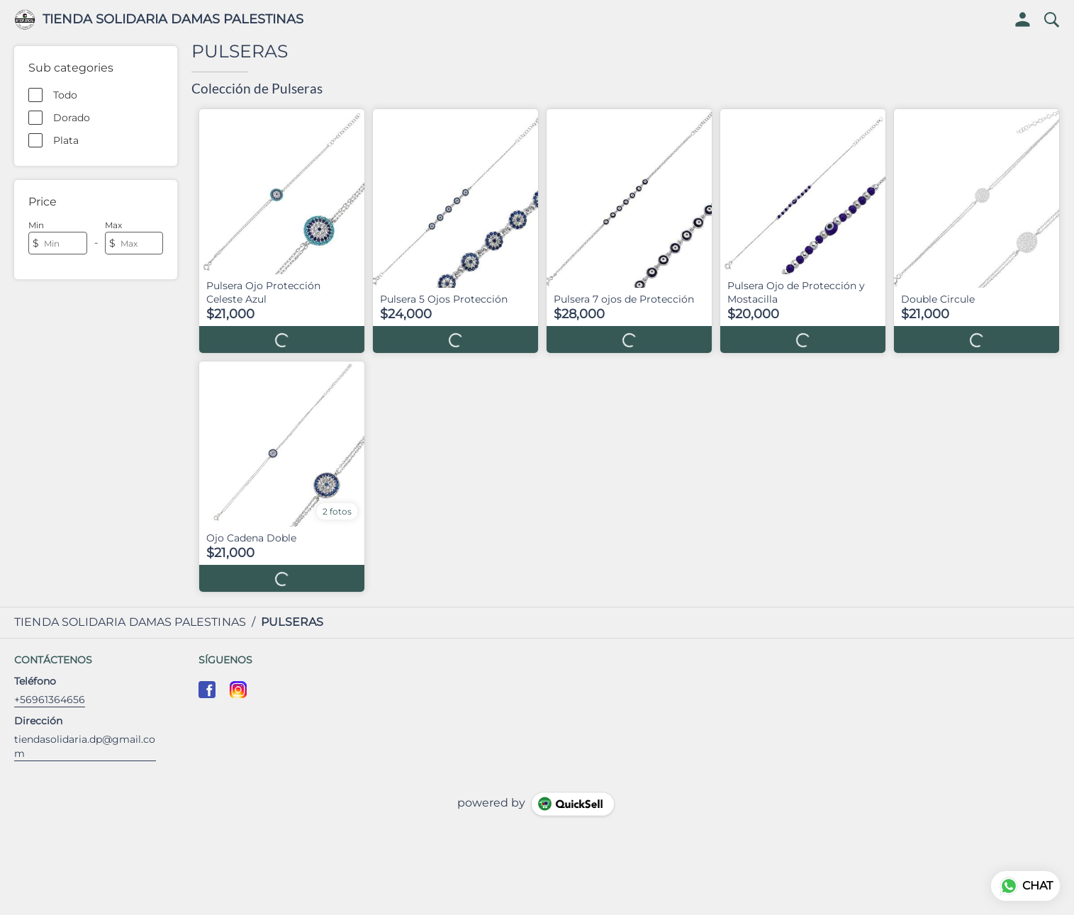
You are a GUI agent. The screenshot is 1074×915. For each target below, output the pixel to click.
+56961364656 (49, 699)
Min (36, 225)
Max (113, 225)
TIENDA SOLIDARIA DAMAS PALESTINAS (173, 20)
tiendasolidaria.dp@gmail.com (84, 746)
